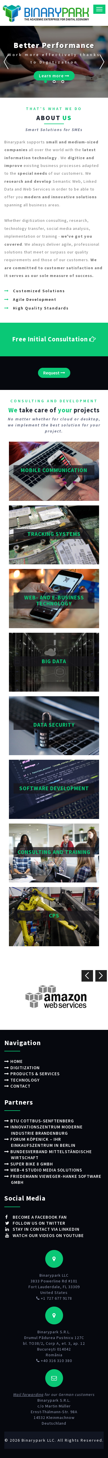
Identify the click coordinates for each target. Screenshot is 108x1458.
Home (16, 1061)
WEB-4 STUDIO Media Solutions (46, 1170)
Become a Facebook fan (39, 1217)
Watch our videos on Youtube (48, 1235)
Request (54, 373)
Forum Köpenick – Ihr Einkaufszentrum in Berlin (42, 1142)
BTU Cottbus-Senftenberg (42, 1121)
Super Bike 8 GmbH (31, 1164)
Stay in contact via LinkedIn (45, 1229)
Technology (25, 1080)
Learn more (54, 75)
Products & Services (35, 1073)
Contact (20, 1086)
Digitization (25, 1067)
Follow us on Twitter (38, 1223)
